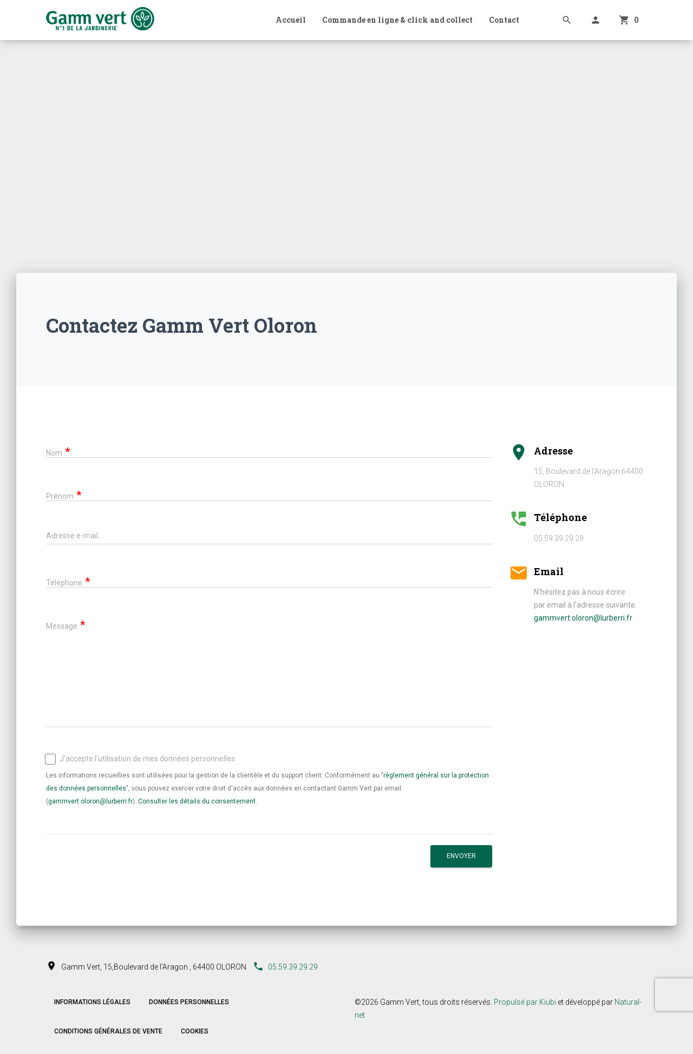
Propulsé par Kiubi (525, 1002)
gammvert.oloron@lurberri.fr (90, 801)
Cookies (194, 1031)
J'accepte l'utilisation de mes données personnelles (140, 759)
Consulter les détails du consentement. (197, 801)
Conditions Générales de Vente (108, 1031)
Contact (504, 20)
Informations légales (92, 1002)
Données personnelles (189, 1002)
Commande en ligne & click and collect (397, 20)
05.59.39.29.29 (285, 967)
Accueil (291, 20)
